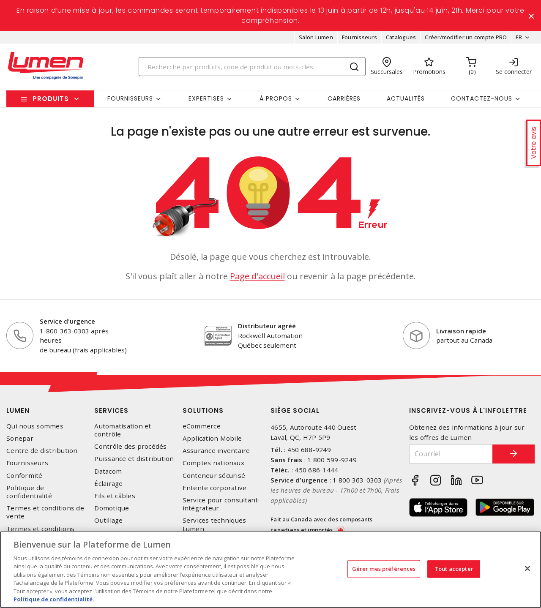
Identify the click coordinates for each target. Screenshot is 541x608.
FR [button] (519, 37)
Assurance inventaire (216, 451)
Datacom (108, 471)
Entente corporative (215, 488)
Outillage (108, 520)
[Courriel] (451, 453)
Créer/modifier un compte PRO (466, 37)
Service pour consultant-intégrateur (222, 504)
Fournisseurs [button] (130, 98)
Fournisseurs (359, 37)
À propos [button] (276, 98)
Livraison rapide (461, 331)
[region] (270, 569)
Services (111, 410)
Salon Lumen (316, 37)
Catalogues (401, 37)
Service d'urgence (67, 321)
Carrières (344, 98)
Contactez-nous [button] (481, 98)
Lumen (18, 410)
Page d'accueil (257, 276)
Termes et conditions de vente (45, 512)
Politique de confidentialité (29, 492)
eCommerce (202, 426)
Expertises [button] (206, 98)
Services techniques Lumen (214, 524)
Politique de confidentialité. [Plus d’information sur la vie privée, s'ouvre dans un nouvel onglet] (54, 599)
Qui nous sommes (34, 426)
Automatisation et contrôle (122, 430)
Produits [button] (51, 98)
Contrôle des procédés (130, 446)
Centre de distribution (42, 451)
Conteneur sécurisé (214, 476)
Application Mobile (212, 438)
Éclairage (108, 484)
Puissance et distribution (134, 459)
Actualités (406, 98)
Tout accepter (453, 569)
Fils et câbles (114, 496)
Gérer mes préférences (384, 569)
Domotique (111, 508)
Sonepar (19, 438)
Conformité (24, 476)
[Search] (252, 66)
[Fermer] (527, 568)
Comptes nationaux (213, 463)
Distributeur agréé (267, 326)
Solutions (203, 410)
